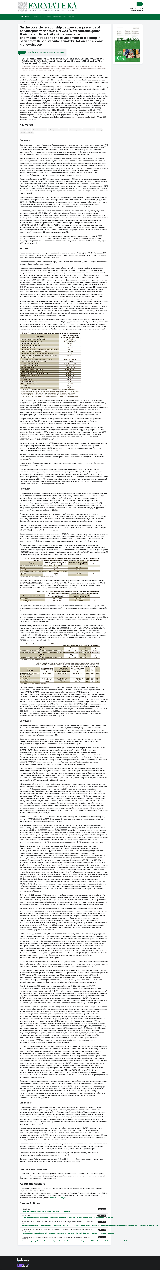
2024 (19, 21)
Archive (27, 17)
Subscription (37, 17)
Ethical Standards (59, 17)
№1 (25, 21)
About (21, 17)
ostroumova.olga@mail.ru (59, 1198)
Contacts (71, 17)
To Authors (47, 17)
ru (133, 4)
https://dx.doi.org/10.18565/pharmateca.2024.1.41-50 (46, 52)
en (139, 4)
